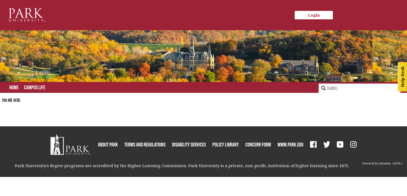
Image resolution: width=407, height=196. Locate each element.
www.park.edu (290, 145)
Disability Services (189, 145)
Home (14, 87)
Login (314, 15)
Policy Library (225, 145)
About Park (108, 145)
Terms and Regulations (144, 145)
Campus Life (34, 87)
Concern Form (258, 145)
